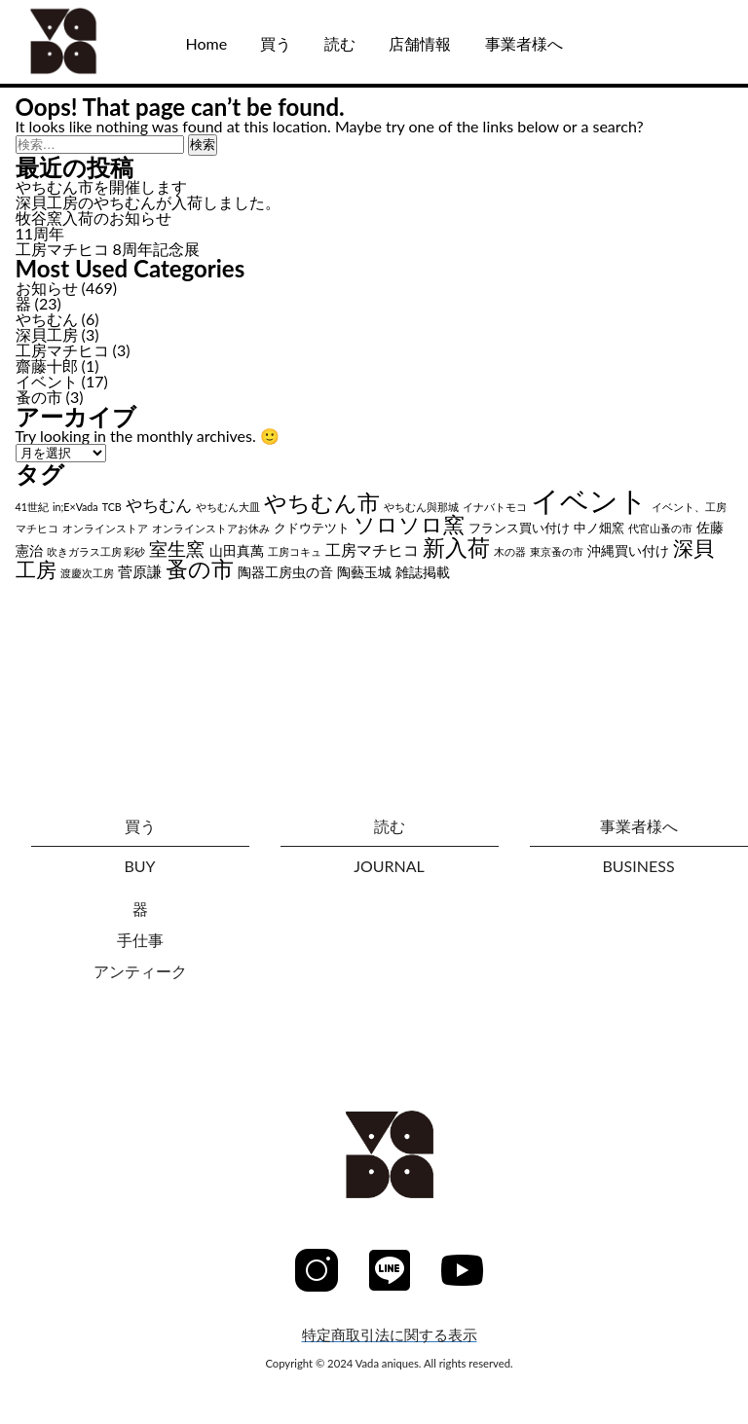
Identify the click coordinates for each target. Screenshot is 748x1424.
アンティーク (140, 971)
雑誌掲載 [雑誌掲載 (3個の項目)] (422, 572)
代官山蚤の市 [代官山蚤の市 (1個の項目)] (660, 528)
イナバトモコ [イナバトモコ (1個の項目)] (495, 506)
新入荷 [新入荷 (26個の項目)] (456, 547)
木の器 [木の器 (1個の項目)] (510, 551)
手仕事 (140, 940)
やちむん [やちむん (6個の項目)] (159, 505)
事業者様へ (524, 43)
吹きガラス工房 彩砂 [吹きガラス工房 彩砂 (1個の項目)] (96, 551)
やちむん (47, 319)
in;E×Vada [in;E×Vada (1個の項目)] (75, 506)
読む (339, 43)
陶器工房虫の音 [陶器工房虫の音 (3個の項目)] (285, 572)
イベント (47, 381)
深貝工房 (47, 334)
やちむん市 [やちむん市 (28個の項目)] (322, 502)
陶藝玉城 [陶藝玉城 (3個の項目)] (364, 572)
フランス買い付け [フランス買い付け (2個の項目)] (519, 528)
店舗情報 (420, 43)
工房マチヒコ (62, 350)
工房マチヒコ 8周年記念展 (108, 248)
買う (275, 43)
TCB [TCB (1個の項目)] (112, 506)
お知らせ (47, 287)
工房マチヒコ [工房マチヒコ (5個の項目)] (372, 549)
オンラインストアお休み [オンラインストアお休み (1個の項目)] (211, 528)
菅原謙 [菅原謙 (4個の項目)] (140, 571)
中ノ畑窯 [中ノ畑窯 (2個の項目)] (599, 528)
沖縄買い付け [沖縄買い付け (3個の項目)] (628, 550)
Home (206, 43)
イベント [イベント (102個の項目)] (589, 500)
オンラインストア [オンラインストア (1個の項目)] (105, 528)
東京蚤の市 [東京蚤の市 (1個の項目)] (556, 551)
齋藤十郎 (47, 365)
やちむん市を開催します (101, 186)
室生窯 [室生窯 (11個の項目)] (177, 548)
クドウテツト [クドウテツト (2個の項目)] (312, 528)
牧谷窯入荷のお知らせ (93, 217)
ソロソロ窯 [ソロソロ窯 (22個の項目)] (409, 524)
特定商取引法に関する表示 (389, 1335)
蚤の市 (39, 396)
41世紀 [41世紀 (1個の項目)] (32, 506)
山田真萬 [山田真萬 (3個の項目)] (236, 550)
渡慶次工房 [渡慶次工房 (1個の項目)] (87, 572)
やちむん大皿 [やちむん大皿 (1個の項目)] (228, 506)
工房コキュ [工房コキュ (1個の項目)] (294, 551)
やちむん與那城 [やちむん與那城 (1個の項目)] (421, 506)
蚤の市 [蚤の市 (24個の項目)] (200, 569)
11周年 (40, 233)
